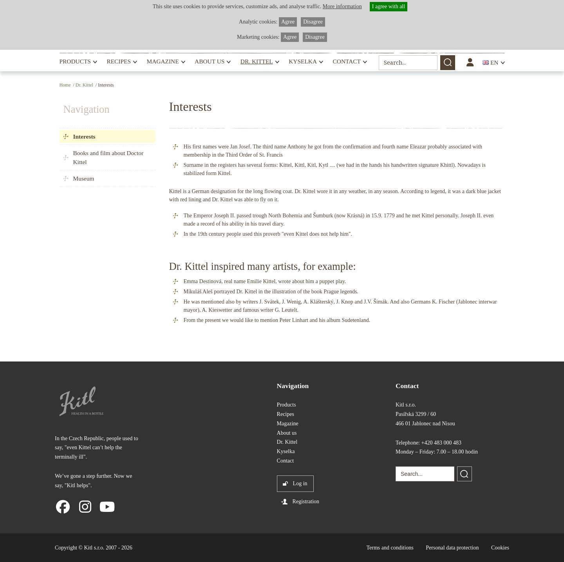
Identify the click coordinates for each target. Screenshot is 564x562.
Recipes (119, 61)
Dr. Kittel (256, 61)
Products (75, 61)
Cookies (500, 548)
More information (342, 6)
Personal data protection (452, 548)
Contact (347, 61)
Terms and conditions (389, 548)
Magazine (162, 61)
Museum (83, 178)
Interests (84, 136)
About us (209, 61)
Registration (306, 501)
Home (65, 85)
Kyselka (303, 61)
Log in (300, 483)
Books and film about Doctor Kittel (108, 157)
